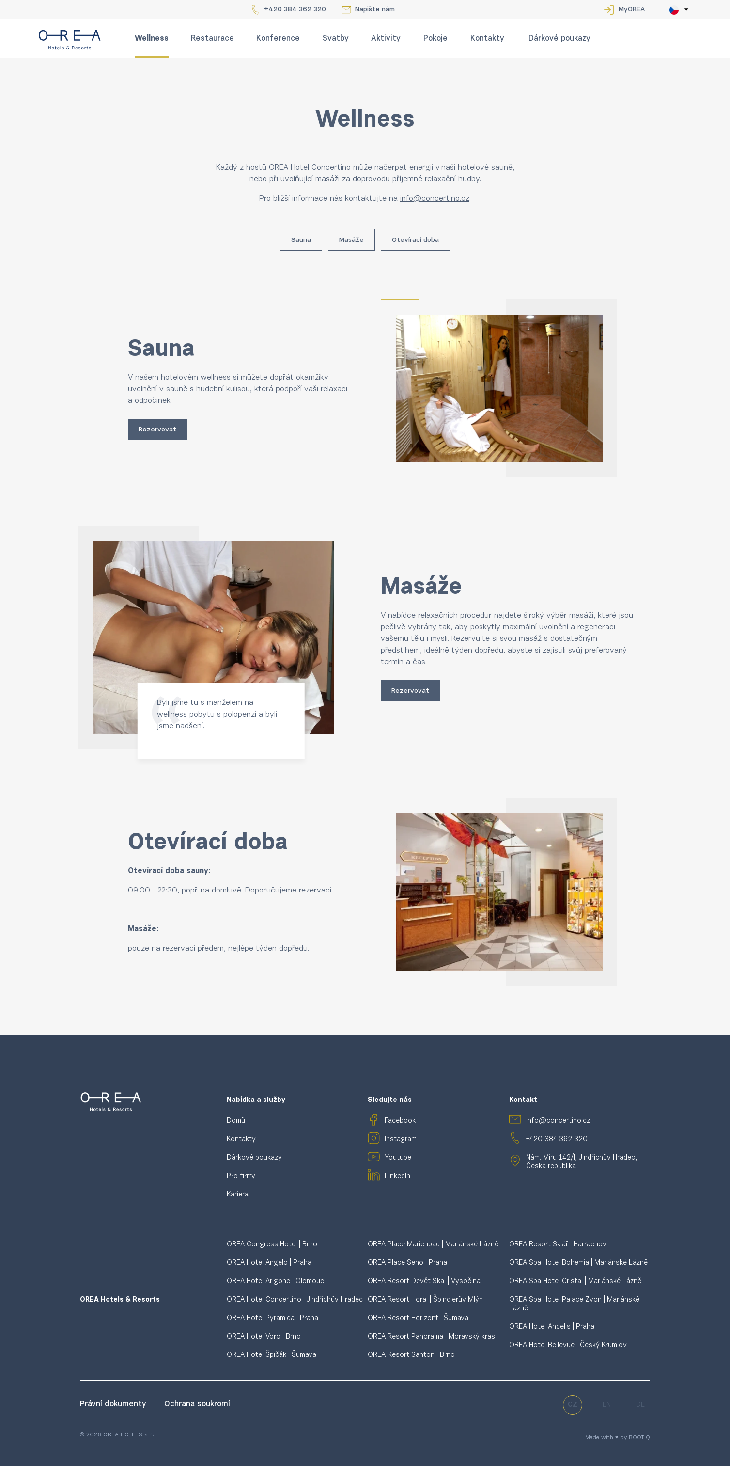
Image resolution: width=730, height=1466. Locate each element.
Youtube (398, 1158)
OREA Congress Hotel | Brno (272, 1244)
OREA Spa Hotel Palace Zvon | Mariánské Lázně (574, 1304)
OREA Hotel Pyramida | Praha (272, 1318)
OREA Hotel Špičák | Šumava (271, 1355)
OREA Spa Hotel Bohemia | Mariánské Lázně (578, 1263)
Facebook (400, 1121)
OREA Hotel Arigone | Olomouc (275, 1281)
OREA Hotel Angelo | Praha (269, 1263)
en (607, 1405)
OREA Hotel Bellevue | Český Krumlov (568, 1345)
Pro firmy (241, 1176)
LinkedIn (397, 1176)
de (640, 1405)
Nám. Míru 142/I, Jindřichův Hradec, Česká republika (581, 1162)
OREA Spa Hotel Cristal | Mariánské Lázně (575, 1281)
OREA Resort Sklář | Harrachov (557, 1244)
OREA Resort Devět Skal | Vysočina (424, 1281)
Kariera (238, 1194)
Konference (278, 39)
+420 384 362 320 (295, 9)
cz (572, 1405)
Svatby (336, 39)
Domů (236, 1121)
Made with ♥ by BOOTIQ (617, 1438)
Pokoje (435, 39)
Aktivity (386, 39)
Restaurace (212, 39)
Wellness (152, 39)
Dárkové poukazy (559, 39)
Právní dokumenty (114, 1404)
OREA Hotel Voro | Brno (264, 1336)
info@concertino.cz (558, 1121)
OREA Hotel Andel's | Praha (551, 1327)
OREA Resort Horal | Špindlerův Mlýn (425, 1300)
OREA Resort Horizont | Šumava (418, 1318)
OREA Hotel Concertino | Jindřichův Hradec (295, 1300)
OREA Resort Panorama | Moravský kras (431, 1336)
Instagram (401, 1139)
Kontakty (487, 39)
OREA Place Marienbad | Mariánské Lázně (433, 1244)
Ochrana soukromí (197, 1404)
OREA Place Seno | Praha (407, 1263)
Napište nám (375, 9)
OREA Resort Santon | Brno (411, 1355)
